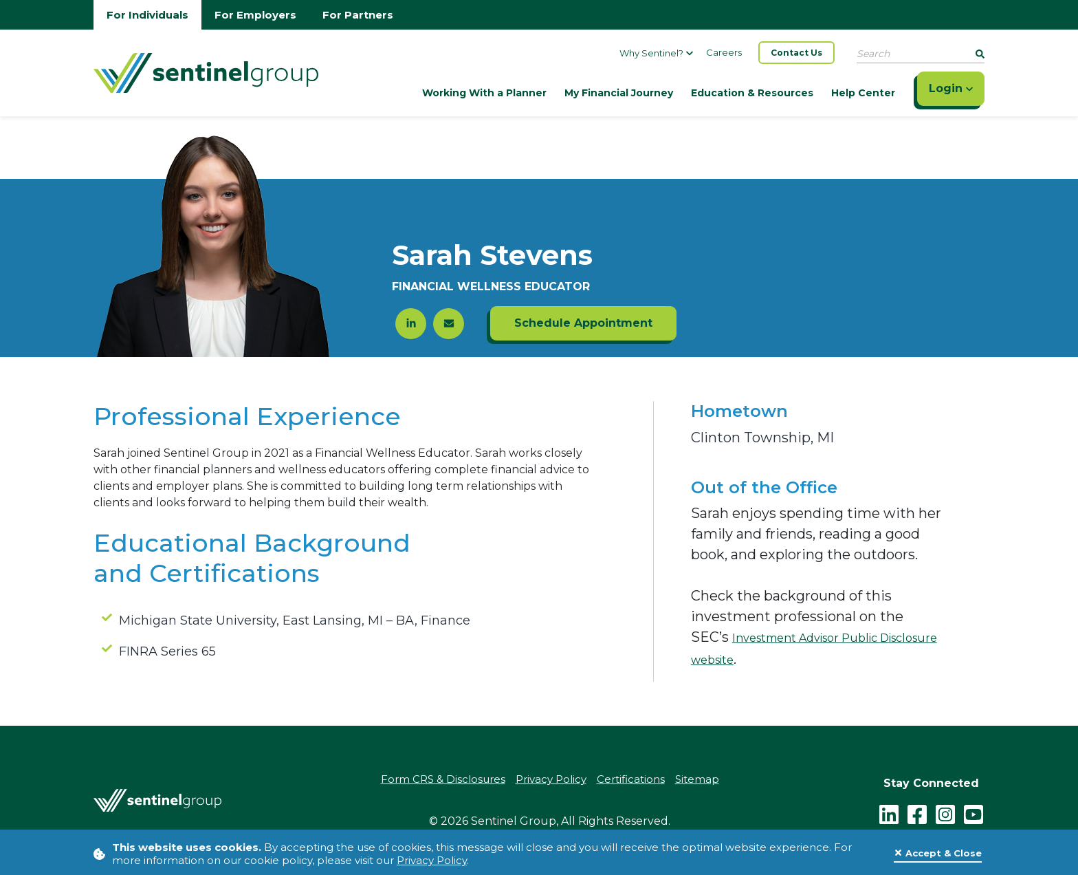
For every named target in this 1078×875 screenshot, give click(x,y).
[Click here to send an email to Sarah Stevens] (448, 323)
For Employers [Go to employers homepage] (255, 14)
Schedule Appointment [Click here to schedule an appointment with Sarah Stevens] (583, 323)
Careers (724, 52)
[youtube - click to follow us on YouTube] (973, 813)
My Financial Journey (618, 93)
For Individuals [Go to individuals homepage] (147, 14)
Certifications (631, 779)
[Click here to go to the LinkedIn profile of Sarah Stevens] (410, 323)
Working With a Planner (484, 93)
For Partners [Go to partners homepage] (357, 14)
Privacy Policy (432, 860)
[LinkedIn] (889, 813)
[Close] (938, 854)
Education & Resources (752, 93)
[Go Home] (206, 71)
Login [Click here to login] (951, 88)
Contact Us (796, 52)
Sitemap (697, 779)
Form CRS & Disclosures (443, 779)
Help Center (863, 93)
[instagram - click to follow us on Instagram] (945, 813)
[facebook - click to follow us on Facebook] (917, 813)
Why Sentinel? (656, 52)
